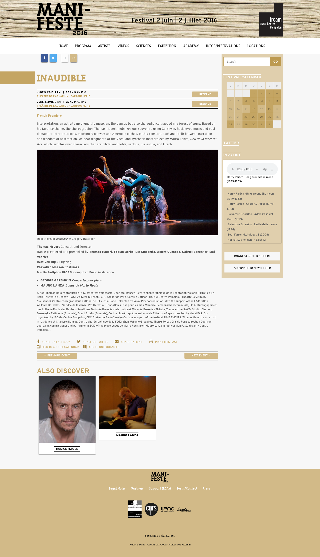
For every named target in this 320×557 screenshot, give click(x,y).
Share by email (129, 342)
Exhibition (167, 45)
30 (253, 124)
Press (206, 488)
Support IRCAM (160, 488)
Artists (104, 45)
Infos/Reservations (223, 45)
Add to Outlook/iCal (101, 347)
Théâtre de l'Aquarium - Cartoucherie (63, 96)
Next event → (201, 355)
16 (254, 109)
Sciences (143, 45)
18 (269, 109)
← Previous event (57, 355)
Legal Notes (117, 488)
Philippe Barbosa (139, 544)
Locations (256, 45)
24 (261, 117)
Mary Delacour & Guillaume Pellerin (170, 544)
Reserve (205, 94)
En (74, 58)
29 (246, 124)
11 (269, 101)
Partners (137, 488)
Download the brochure (252, 256)
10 (261, 101)
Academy (191, 45)
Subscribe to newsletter (252, 268)
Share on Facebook (53, 342)
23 (253, 117)
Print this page (163, 342)
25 (269, 117)
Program (83, 45)
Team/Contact (187, 488)
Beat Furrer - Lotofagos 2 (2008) (248, 234)
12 (277, 101)
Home (63, 45)
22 (246, 117)
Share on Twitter (92, 342)
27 (230, 124)
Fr (65, 58)
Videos (123, 45)
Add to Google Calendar (58, 347)
